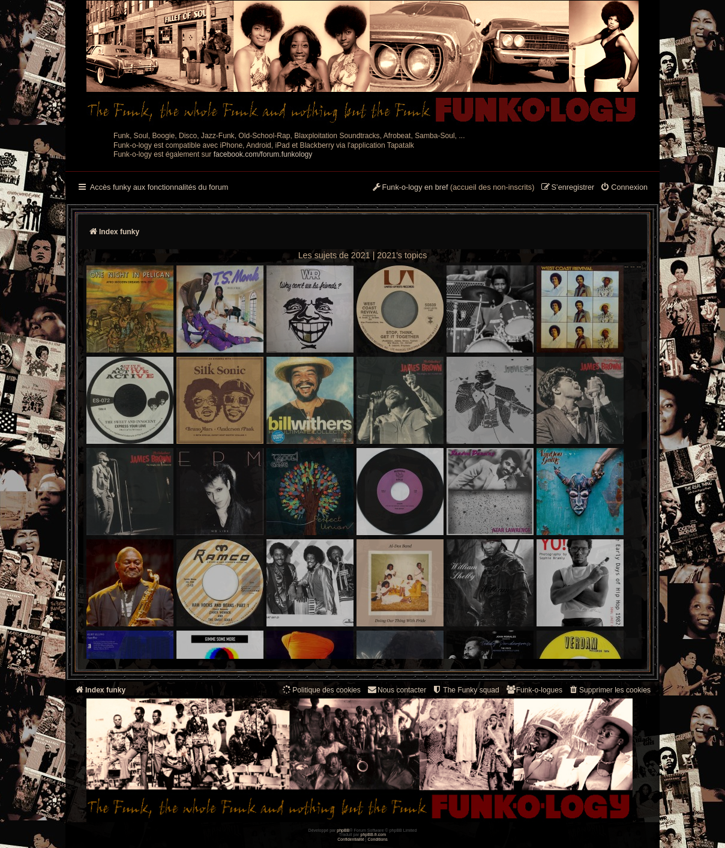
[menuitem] (624, 188)
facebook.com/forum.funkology (263, 154)
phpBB (343, 830)
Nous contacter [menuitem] (396, 689)
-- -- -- (363, 460)
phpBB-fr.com (374, 834)
